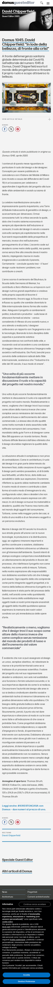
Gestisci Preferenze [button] (26, 981)
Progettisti (32, 892)
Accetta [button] (26, 975)
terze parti (6, 927)
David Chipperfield (11, 835)
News (4, 892)
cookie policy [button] (7, 922)
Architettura (7, 897)
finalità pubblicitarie (17, 940)
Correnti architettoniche (38, 897)
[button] (35, 904)
